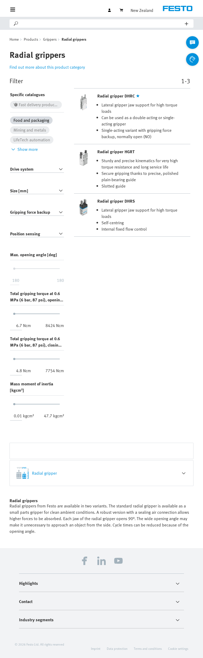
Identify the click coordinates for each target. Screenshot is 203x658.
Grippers (50, 39)
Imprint (95, 648)
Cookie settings (178, 648)
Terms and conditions (148, 648)
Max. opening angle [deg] (33, 254)
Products (31, 39)
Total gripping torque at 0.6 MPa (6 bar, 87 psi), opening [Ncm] (36, 296)
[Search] (102, 23)
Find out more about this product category (47, 67)
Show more (24, 149)
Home (14, 39)
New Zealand (142, 10)
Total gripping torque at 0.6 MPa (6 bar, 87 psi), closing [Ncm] (35, 341)
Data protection (117, 648)
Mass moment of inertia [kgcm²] (31, 387)
